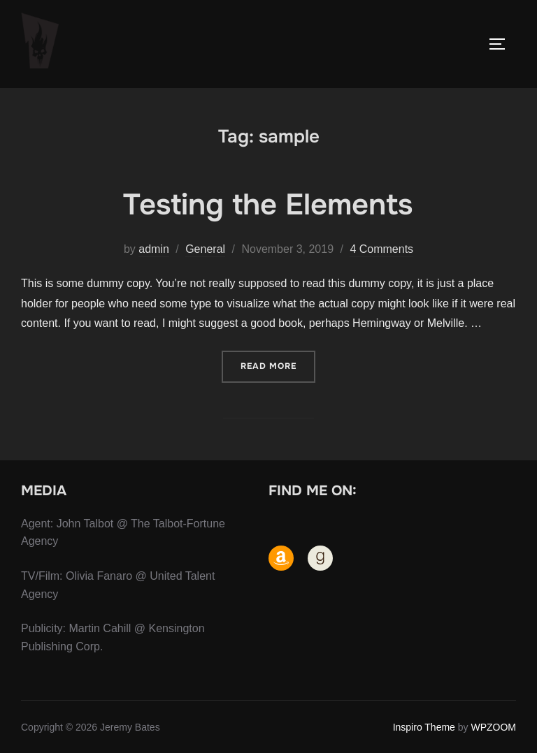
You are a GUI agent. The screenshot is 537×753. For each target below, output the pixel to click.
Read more (278, 365)
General (205, 249)
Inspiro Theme (424, 727)
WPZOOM (493, 727)
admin (153, 249)
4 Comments (381, 249)
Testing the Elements (268, 205)
